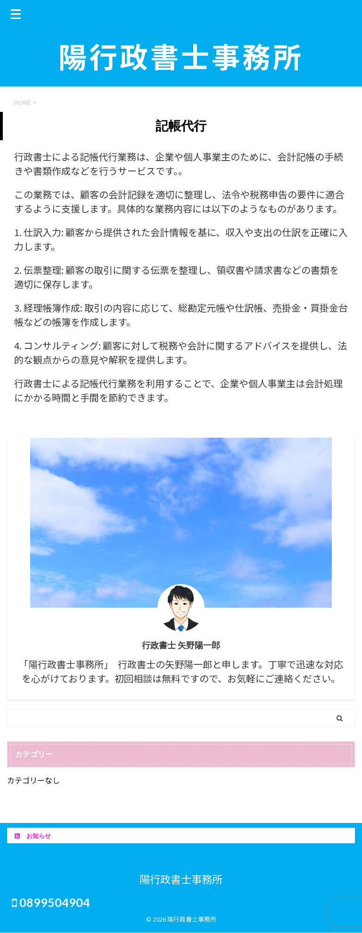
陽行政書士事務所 (181, 55)
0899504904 (51, 902)
